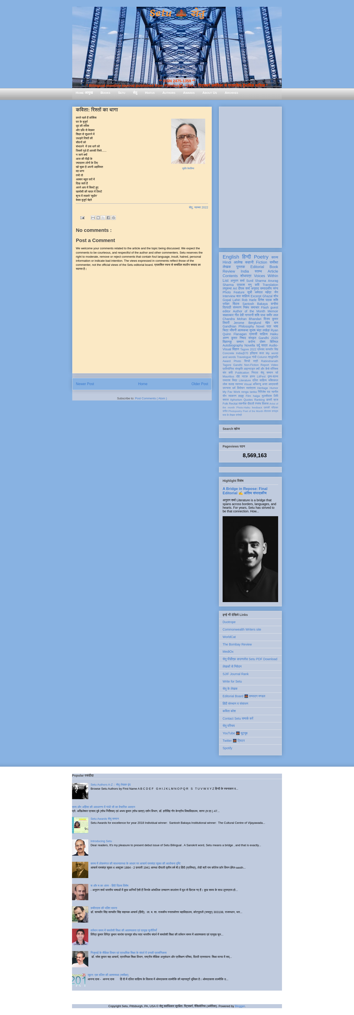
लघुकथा (227, 288)
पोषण (262, 342)
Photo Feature (234, 292)
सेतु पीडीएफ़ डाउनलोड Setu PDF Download (250, 659)
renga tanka (249, 391)
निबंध (246, 307)
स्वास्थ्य (239, 384)
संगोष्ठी (239, 415)
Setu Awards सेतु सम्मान (105, 818)
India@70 (242, 353)
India (245, 271)
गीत (237, 315)
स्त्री (255, 361)
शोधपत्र (245, 276)
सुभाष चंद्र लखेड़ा (259, 330)
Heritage (262, 388)
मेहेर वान (271, 323)
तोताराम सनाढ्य (271, 411)
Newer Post (85, 384)
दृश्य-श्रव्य (273, 376)
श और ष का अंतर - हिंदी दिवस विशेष (109, 885)
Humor (274, 388)
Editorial (257, 267)
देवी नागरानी (247, 315)
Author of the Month (249, 311)
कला (261, 353)
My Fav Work (231, 391)
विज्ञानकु (227, 342)
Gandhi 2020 (268, 338)
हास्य (252, 376)
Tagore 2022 (248, 349)
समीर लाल (272, 315)
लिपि (276, 396)
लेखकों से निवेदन (232, 666)
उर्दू (258, 345)
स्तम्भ (258, 271)
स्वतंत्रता (251, 388)
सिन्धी (247, 361)
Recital (233, 403)
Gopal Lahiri (231, 300)
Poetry (261, 257)
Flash (265, 307)
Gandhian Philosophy (238, 326)
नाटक (245, 376)
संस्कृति (239, 368)
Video (274, 365)
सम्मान (240, 342)
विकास (265, 403)
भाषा (275, 326)
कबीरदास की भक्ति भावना (104, 908)
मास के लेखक (229, 415)
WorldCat (229, 637)
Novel (260, 326)
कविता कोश (229, 711)
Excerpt (256, 296)
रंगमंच (258, 403)
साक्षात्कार (228, 315)
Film (248, 396)
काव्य (274, 257)
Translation (270, 285)
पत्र (268, 326)
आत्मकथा (243, 330)
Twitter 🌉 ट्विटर (234, 740)
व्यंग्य (275, 288)
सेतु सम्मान (267, 372)
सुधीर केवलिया (188, 168)
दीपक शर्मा (244, 288)
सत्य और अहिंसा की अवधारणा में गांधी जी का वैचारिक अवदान (103, 807)
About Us (210, 92)
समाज (226, 399)
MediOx (228, 651)
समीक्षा (274, 262)
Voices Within (266, 276)
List (225, 280)
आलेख (238, 262)
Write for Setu (232, 681)
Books (105, 92)
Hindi (227, 262)
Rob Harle (249, 300)
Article (273, 271)
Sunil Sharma (256, 281)
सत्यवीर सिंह (272, 349)
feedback (257, 407)
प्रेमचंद (261, 349)
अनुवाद (255, 288)
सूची (249, 292)
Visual (248, 384)
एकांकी (267, 407)
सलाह (231, 384)
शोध (276, 296)
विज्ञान (235, 349)
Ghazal (267, 296)
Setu (121, 92)
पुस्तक (240, 267)
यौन (224, 396)
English (231, 257)
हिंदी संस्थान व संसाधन (235, 703)
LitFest (261, 376)
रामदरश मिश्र (230, 380)
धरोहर (226, 304)
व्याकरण (232, 396)
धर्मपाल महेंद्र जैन (266, 292)
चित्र (225, 330)
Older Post (199, 384)
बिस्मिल (274, 342)
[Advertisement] (250, 176)
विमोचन (241, 388)
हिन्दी (246, 257)
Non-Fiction (251, 365)
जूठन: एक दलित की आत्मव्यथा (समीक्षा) (108, 975)
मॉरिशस (274, 368)
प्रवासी (253, 334)
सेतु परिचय (229, 726)
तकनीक (242, 403)
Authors (168, 92)
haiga (256, 396)
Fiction (261, 262)
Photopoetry (235, 411)
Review (229, 271)
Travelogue (244, 357)
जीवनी (233, 330)
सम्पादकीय (266, 288)
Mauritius (228, 376)
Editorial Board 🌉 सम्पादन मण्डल (244, 696)
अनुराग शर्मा (238, 281)
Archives (231, 92)
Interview (229, 296)
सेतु (135, 92)
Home (143, 384)
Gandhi (237, 365)
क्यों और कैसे (262, 368)
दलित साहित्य (259, 380)
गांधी (254, 357)
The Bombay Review (237, 644)
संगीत (225, 411)
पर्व (276, 372)
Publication (242, 372)
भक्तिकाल (273, 380)
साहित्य (264, 334)
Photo (237, 361)
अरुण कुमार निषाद (234, 338)
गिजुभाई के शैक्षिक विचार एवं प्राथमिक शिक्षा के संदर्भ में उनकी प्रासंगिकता (129, 952)
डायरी (269, 399)
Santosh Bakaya (255, 304)
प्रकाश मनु (244, 285)
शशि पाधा (260, 315)
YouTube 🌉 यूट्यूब (235, 733)
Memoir (273, 311)
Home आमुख (84, 92)
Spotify (227, 748)
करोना (251, 342)
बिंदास (236, 304)
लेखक (227, 267)
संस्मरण (237, 307)
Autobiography (233, 345)
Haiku (274, 334)
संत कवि (228, 372)
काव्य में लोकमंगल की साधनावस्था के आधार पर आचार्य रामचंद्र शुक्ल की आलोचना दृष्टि (136, 863)
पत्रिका (274, 407)
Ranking (259, 399)
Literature (245, 380)
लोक (225, 384)
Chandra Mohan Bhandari (242, 319)
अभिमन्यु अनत (260, 384)
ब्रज (276, 399)
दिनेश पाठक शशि (268, 300)
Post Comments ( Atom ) (151, 398)
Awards (189, 92)
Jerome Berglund (247, 323)
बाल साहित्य (243, 296)
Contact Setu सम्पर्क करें (238, 718)
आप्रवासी (273, 384)
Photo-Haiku (243, 407)
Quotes (248, 399)
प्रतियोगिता (228, 368)
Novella (250, 345)
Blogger (240, 1006)
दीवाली (250, 403)
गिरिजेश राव (264, 391)
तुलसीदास (267, 396)
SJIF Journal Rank (236, 674)
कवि (257, 285)
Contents (230, 276)
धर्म (233, 388)
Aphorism (236, 399)
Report (265, 365)
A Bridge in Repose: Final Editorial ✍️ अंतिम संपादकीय (245, 491)
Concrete (228, 353)
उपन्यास (227, 388)
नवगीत (274, 391)
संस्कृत (252, 338)
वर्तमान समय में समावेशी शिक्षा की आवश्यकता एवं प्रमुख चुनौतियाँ (124, 930)
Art (235, 288)
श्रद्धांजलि (273, 357)
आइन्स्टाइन (249, 368)
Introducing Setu (101, 841)
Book (274, 267)
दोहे (238, 376)
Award (227, 361)
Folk (225, 403)
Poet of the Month (253, 411)
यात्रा (264, 345)
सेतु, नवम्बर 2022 (198, 207)
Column (262, 357)
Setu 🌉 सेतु (177, 13)
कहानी (249, 262)
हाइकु (241, 396)
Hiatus (150, 92)
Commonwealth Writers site (242, 629)
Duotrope (229, 622)
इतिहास (253, 353)
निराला (255, 372)
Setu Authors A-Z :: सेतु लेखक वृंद (110, 784)
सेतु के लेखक (230, 688)
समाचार (255, 307)
